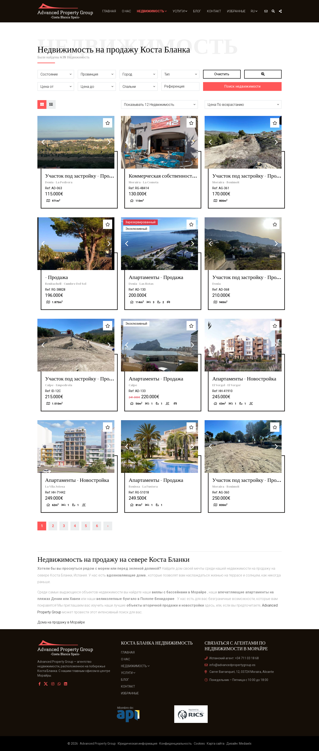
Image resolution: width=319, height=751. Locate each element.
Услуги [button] (180, 11)
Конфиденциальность (175, 743)
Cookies (199, 743)
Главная (109, 11)
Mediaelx (245, 743)
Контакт (214, 11)
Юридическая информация (137, 743)
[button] (159, 104)
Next (108, 142)
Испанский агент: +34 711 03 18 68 (232, 658)
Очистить (221, 74)
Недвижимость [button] (152, 11)
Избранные (236, 11)
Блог (197, 11)
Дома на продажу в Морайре (61, 622)
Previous (42, 142)
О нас (126, 11)
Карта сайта (215, 743)
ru (254, 11)
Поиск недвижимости (242, 86)
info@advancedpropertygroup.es (230, 665)
